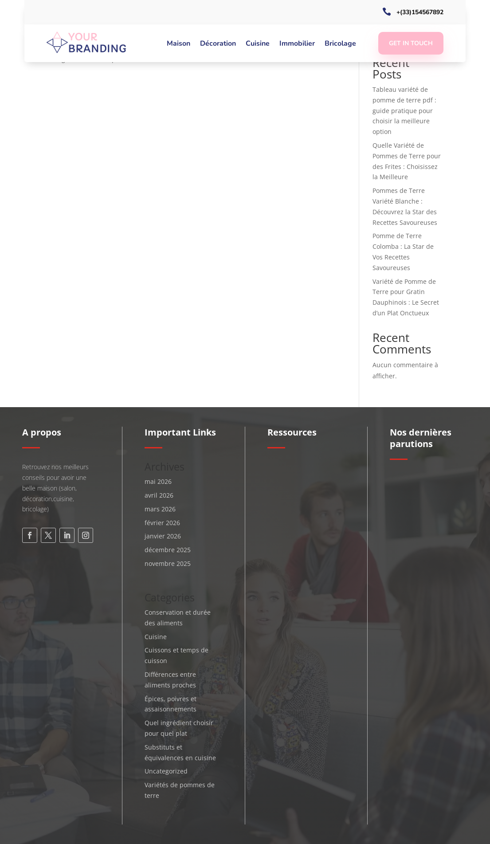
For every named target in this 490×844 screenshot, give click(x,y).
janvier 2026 (163, 536)
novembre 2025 (168, 563)
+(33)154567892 (419, 12)
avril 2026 (159, 495)
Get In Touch (411, 43)
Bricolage (340, 44)
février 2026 (162, 522)
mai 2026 (158, 481)
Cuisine (258, 44)
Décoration (218, 44)
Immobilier (297, 44)
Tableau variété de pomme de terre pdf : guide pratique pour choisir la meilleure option (404, 110)
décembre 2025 (168, 550)
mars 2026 (160, 509)
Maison (178, 44)
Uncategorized (166, 771)
